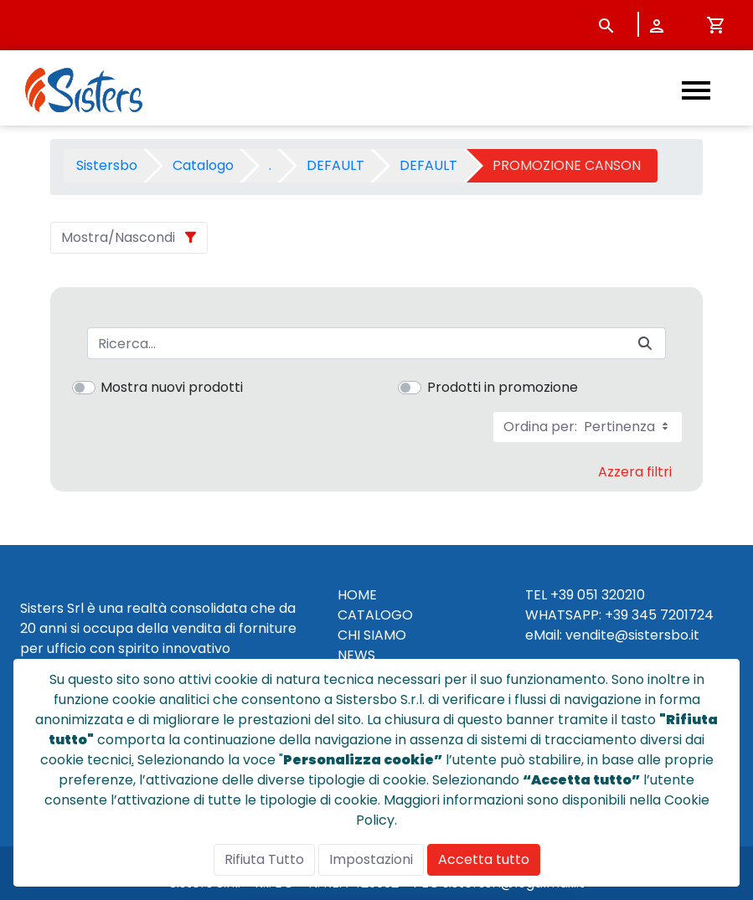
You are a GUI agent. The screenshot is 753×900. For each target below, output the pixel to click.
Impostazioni (371, 859)
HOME (357, 594)
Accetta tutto (483, 859)
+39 (616, 615)
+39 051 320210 (597, 594)
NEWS (356, 655)
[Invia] (645, 343)
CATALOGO (375, 615)
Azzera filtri (635, 471)
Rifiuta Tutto (264, 859)
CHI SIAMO (372, 635)
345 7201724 (673, 615)
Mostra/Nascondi (118, 237)
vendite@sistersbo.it (632, 635)
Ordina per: (587, 426)
